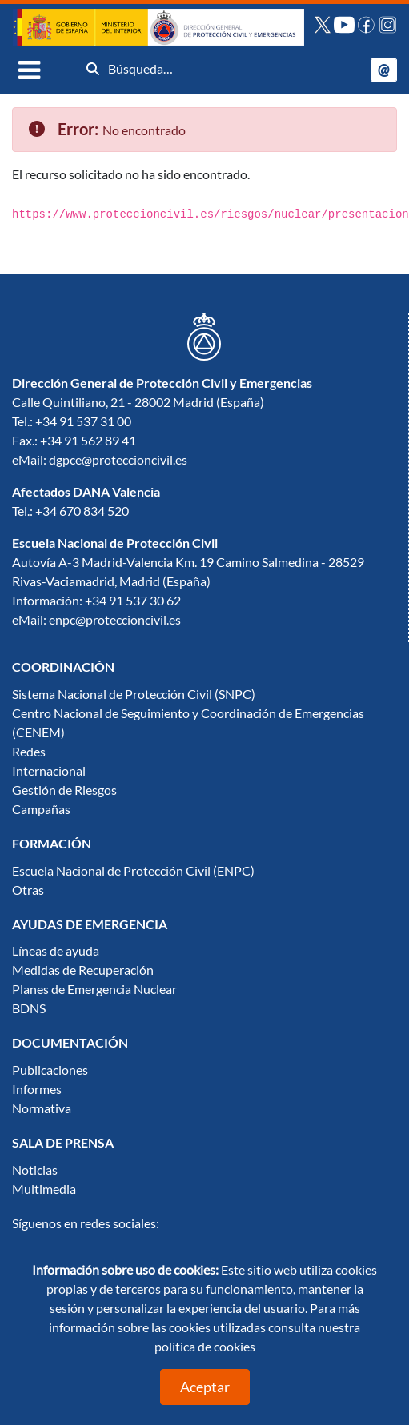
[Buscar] (93, 69)
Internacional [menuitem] (49, 771)
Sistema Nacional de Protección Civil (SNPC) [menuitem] (133, 694)
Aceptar (205, 1387)
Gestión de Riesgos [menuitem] (64, 790)
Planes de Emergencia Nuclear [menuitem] (94, 989)
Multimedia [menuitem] (44, 1189)
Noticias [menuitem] (35, 1170)
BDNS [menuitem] (29, 1008)
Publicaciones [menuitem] (50, 1070)
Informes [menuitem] (37, 1089)
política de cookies (204, 1346)
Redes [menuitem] (29, 751)
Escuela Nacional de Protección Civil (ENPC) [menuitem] (133, 871)
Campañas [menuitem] (41, 809)
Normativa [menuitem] (41, 1108)
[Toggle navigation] (26, 69)
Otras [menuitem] (28, 890)
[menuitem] (63, 667)
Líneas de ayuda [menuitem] (55, 951)
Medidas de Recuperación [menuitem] (83, 970)
